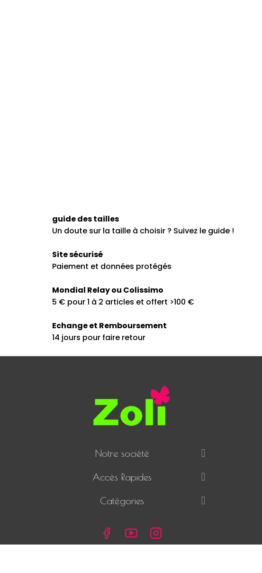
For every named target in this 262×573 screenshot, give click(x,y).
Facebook (106, 533)
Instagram (156, 533)
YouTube (131, 533)
